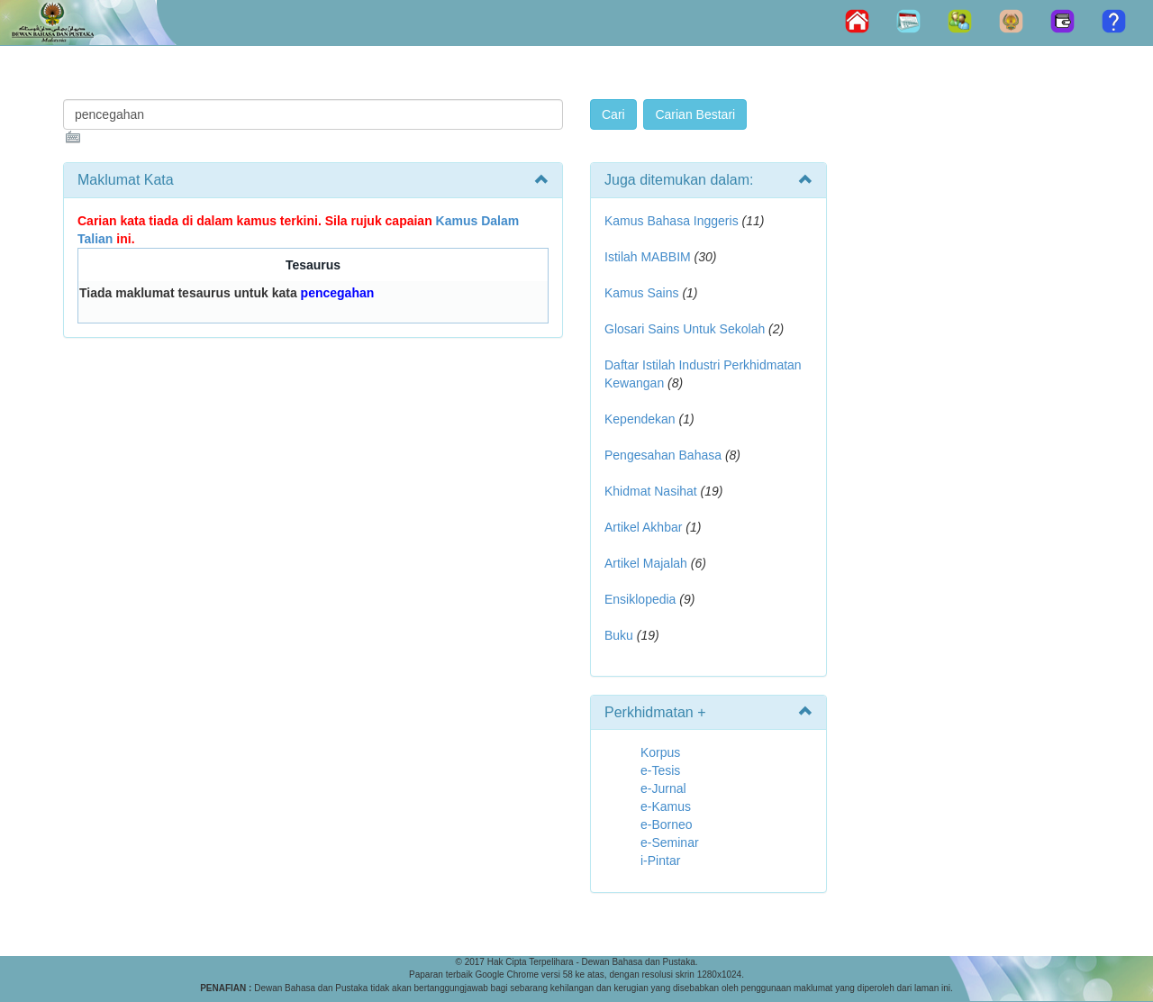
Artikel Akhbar (643, 527)
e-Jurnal (663, 788)
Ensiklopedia (640, 599)
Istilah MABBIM (647, 257)
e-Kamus (665, 806)
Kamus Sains (641, 293)
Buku (618, 635)
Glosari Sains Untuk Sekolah (684, 329)
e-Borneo (666, 824)
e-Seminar (669, 842)
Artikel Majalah (645, 563)
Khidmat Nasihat (650, 491)
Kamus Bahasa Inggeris (671, 221)
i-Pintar (660, 860)
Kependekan (640, 419)
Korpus (660, 752)
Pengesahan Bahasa (663, 455)
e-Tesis (660, 770)
